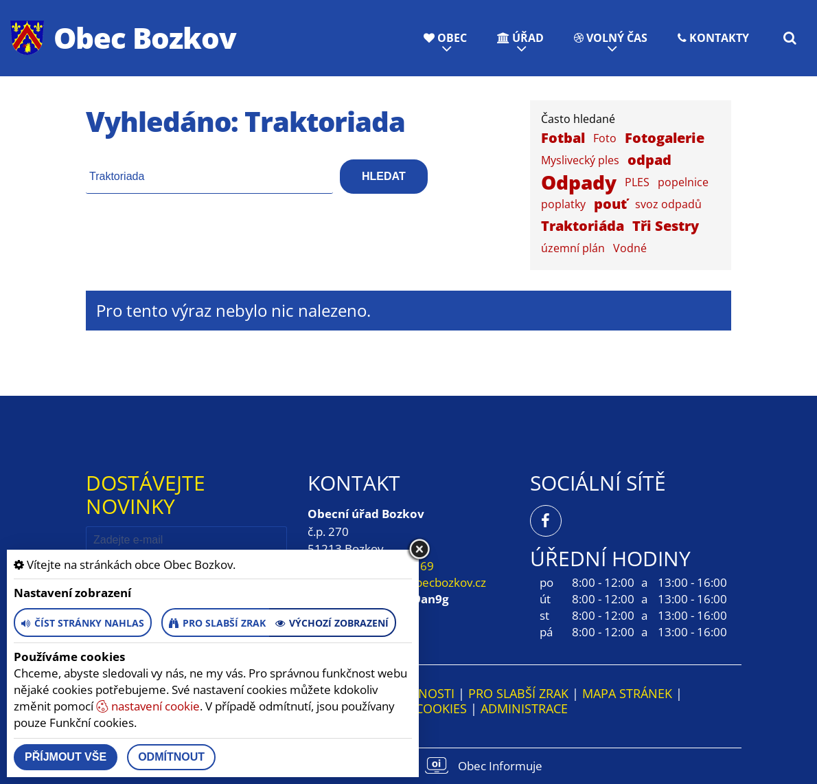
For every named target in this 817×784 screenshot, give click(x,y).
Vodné (630, 248)
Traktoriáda (582, 225)
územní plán (573, 248)
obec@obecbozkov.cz (429, 582)
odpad (649, 159)
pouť (610, 203)
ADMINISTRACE (524, 708)
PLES (637, 182)
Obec (445, 37)
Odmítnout (171, 757)
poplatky (563, 204)
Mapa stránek (627, 693)
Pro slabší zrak (518, 693)
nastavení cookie (148, 706)
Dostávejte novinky (145, 494)
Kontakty (713, 37)
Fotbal (563, 137)
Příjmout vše (65, 757)
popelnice (683, 182)
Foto (605, 138)
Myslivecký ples (580, 160)
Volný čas (610, 37)
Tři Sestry (665, 225)
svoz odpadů (668, 204)
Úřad (520, 37)
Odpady (579, 182)
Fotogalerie (664, 137)
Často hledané (578, 118)
